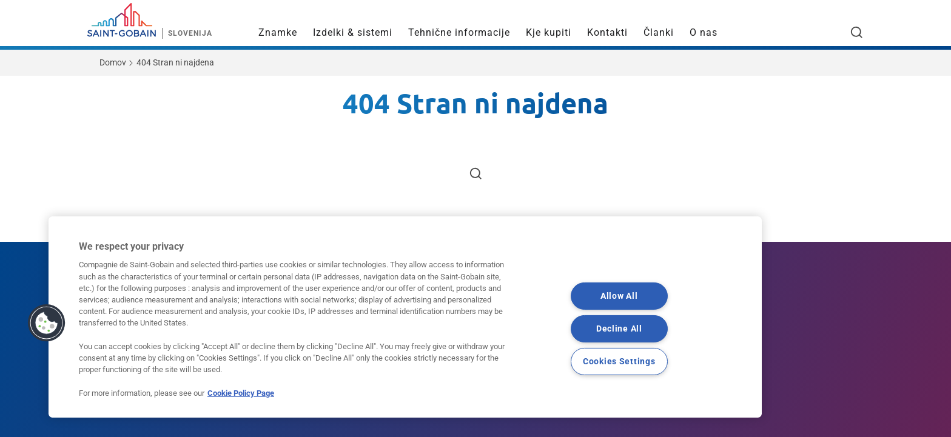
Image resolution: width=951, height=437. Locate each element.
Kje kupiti (548, 32)
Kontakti (607, 32)
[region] (405, 317)
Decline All (619, 329)
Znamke (277, 32)
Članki (659, 32)
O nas (703, 32)
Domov (112, 62)
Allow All (618, 296)
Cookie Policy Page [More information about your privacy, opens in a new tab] (240, 393)
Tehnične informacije (459, 32)
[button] (46, 323)
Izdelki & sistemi (352, 32)
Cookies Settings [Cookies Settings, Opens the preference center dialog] (619, 361)
